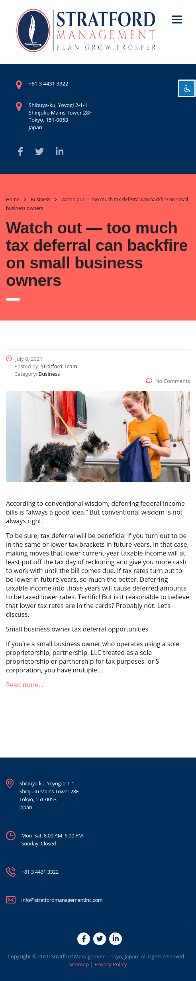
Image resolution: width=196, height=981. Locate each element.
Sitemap (79, 964)
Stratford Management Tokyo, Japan (94, 956)
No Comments (168, 381)
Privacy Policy (110, 964)
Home (13, 199)
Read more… (24, 684)
